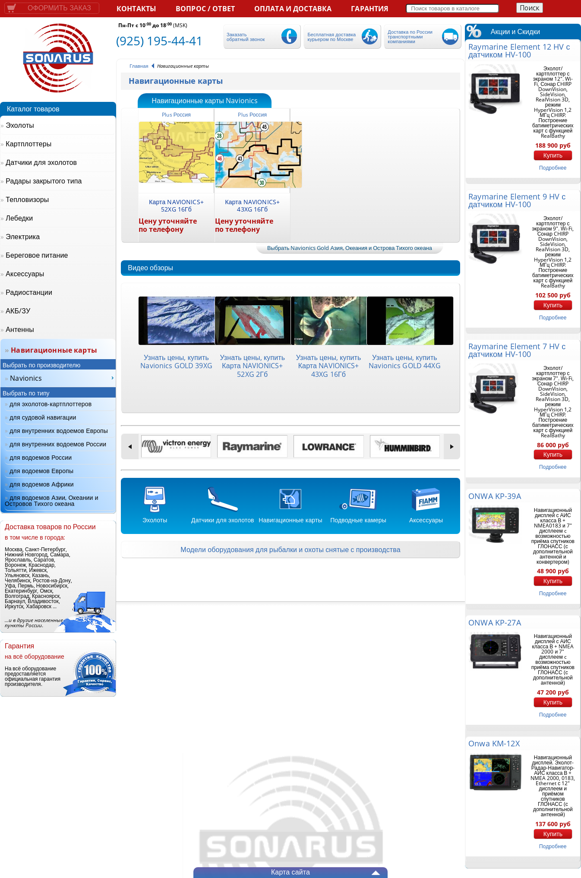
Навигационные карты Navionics (205, 101)
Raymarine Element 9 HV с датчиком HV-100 (516, 200)
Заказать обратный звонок (246, 36)
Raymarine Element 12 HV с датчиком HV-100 (519, 50)
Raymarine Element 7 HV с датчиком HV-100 (516, 350)
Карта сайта (290, 872)
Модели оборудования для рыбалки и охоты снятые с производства (290, 549)
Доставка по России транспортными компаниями (410, 36)
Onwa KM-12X (493, 743)
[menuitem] (60, 378)
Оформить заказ (59, 8)
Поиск (530, 8)
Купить (552, 155)
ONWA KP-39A (494, 496)
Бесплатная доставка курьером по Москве (331, 36)
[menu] (60, 378)
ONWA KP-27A (494, 622)
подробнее (552, 167)
